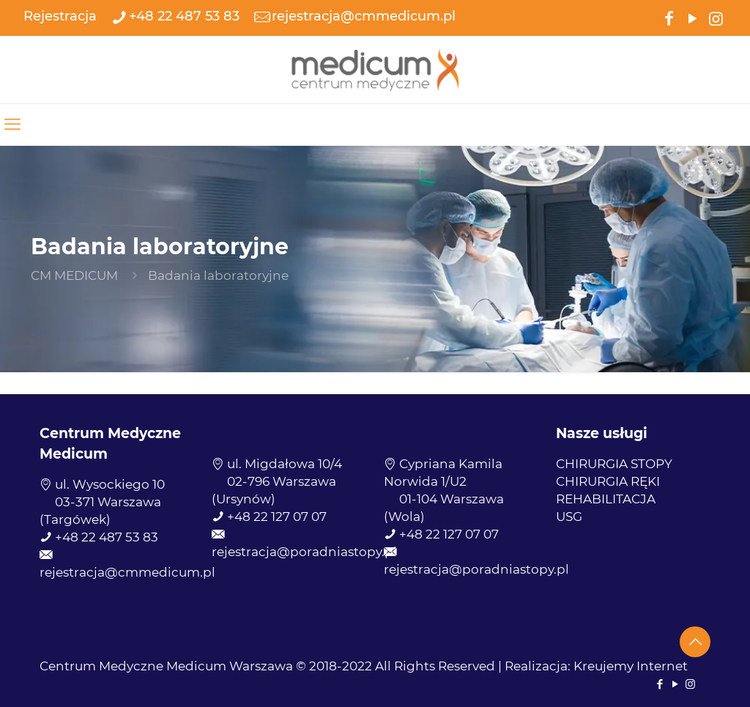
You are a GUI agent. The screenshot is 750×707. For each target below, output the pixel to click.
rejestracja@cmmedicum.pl (127, 572)
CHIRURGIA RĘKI (608, 481)
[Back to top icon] (695, 641)
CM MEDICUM (74, 275)
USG (569, 516)
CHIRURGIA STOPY (614, 463)
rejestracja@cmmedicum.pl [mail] (364, 16)
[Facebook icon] (669, 17)
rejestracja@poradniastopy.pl (304, 551)
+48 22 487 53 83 (106, 537)
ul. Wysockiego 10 (110, 484)
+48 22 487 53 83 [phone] (184, 16)
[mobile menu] (12, 124)
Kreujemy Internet (630, 666)
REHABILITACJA (606, 499)
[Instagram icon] (716, 17)
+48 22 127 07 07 (277, 516)
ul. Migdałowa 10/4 (284, 463)
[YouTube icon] (692, 17)
